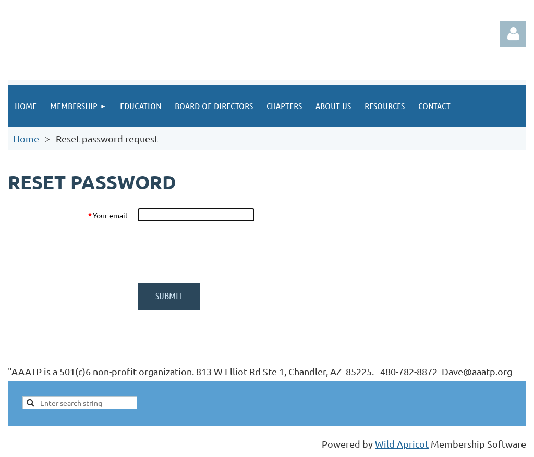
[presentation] (216, 252)
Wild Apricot (402, 443)
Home (26, 138)
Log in (513, 34)
